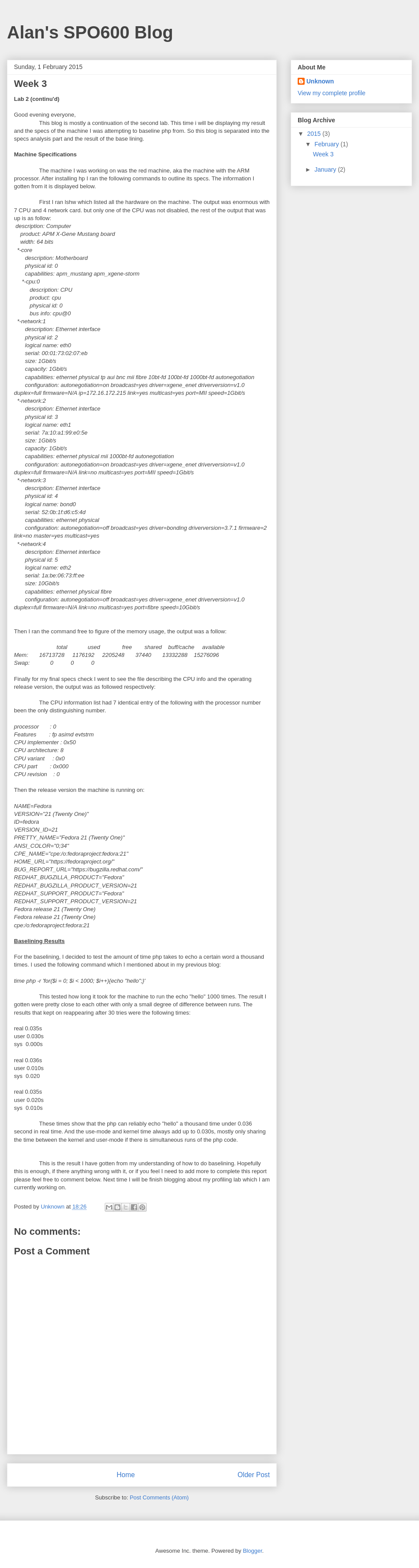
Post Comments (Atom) (159, 1497)
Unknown (320, 81)
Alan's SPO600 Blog (90, 32)
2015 (315, 133)
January (326, 169)
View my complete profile (331, 93)
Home (126, 1474)
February (327, 144)
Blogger (252, 1550)
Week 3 (323, 154)
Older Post (253, 1474)
